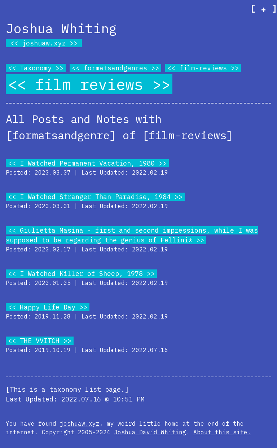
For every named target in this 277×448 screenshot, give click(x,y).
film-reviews (203, 68)
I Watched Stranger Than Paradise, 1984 (95, 197)
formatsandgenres (115, 68)
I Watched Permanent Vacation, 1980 (87, 163)
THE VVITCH (40, 341)
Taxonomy (36, 68)
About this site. (222, 432)
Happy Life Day (47, 307)
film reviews (89, 84)
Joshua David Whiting (150, 432)
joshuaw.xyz (44, 43)
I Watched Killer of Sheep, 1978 (81, 273)
